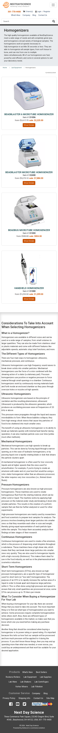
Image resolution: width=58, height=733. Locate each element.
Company (26, 15)
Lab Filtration (37, 686)
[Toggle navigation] (53, 4)
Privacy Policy (9, 698)
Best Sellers (41, 672)
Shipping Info (24, 698)
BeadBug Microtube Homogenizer (29, 230)
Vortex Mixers (21, 686)
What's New (15, 15)
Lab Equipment (30, 677)
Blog (34, 15)
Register (47, 11)
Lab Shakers (25, 682)
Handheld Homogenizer (29, 288)
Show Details (29, 125)
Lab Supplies (45, 677)
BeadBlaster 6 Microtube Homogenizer (29, 114)
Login (38, 11)
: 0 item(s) (28, 11)
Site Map (50, 698)
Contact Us (42, 15)
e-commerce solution (37, 728)
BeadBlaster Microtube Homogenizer (29, 172)
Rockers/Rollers (13, 677)
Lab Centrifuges (41, 682)
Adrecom (25, 728)
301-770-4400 (14, 11)
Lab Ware (13, 682)
